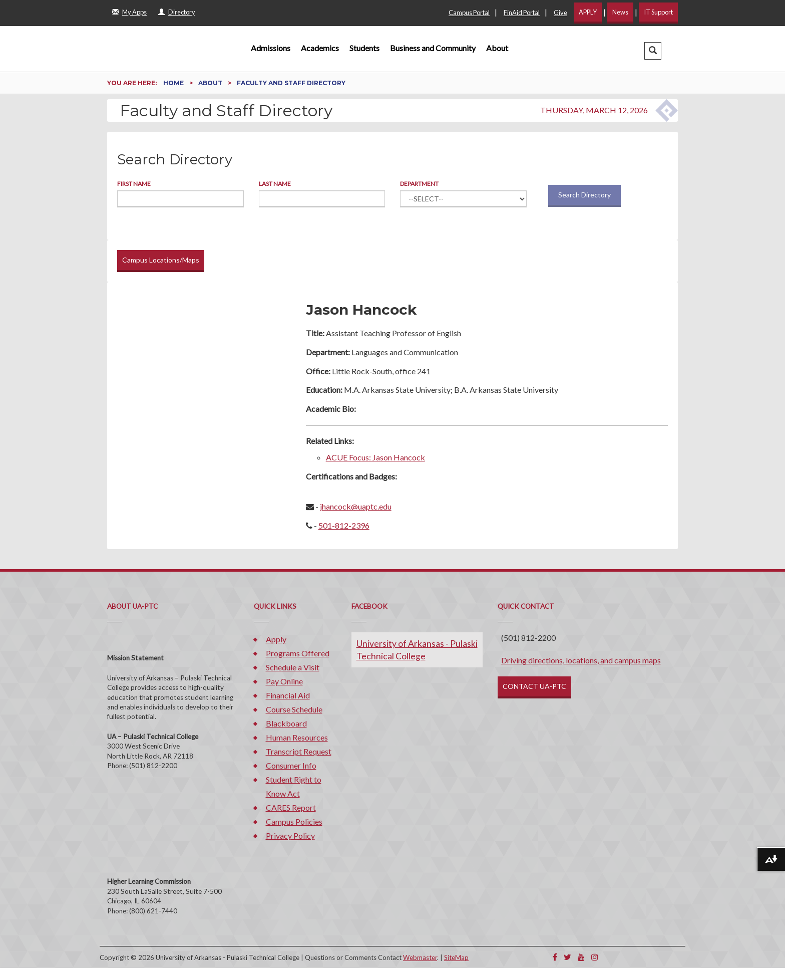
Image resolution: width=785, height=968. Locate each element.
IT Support (658, 12)
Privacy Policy (290, 835)
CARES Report (291, 807)
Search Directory (584, 194)
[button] (652, 51)
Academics (320, 48)
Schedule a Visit (292, 667)
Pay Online (284, 681)
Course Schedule (294, 709)
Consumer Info (291, 765)
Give (560, 13)
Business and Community (433, 48)
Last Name (275, 183)
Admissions (270, 48)
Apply (276, 639)
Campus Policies (294, 821)
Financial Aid (288, 695)
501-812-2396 (343, 525)
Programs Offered (297, 653)
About (497, 48)
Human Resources (297, 737)
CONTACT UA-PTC (534, 686)
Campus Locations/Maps (160, 260)
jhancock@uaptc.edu (355, 506)
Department (419, 183)
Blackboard (286, 723)
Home (174, 83)
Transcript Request (298, 751)
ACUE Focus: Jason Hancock (375, 457)
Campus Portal (469, 13)
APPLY (588, 12)
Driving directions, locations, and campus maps (581, 660)
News (620, 12)
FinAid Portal (522, 13)
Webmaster (420, 957)
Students (364, 48)
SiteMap (456, 957)
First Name (134, 183)
